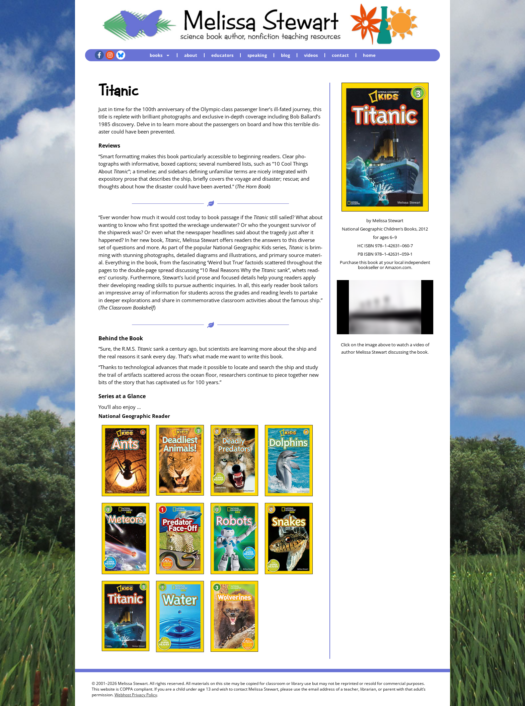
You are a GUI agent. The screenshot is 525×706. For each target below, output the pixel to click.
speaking (257, 55)
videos (311, 55)
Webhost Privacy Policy (136, 695)
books (160, 55)
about (190, 55)
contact (340, 55)
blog (285, 55)
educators (222, 55)
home (369, 55)
